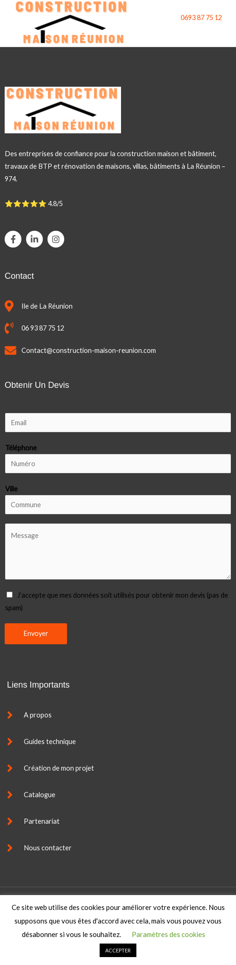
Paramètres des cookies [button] (168, 934)
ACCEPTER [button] (118, 950)
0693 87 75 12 (201, 17)
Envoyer (35, 633)
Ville (11, 489)
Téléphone (21, 448)
